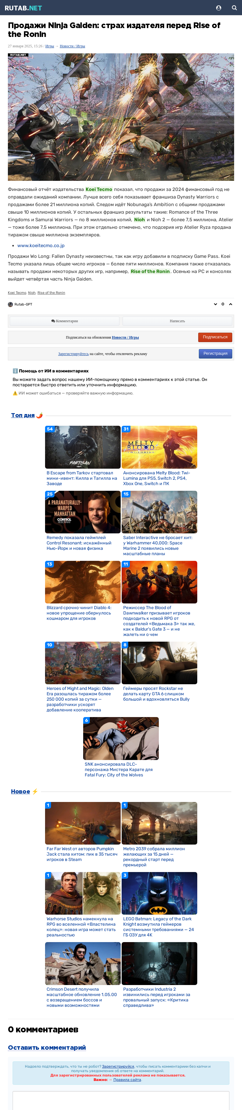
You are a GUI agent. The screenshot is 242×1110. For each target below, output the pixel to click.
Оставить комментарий (47, 1048)
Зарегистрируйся (118, 1066)
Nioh (32, 293)
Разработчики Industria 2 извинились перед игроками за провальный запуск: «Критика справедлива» (156, 997)
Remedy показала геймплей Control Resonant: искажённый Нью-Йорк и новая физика (79, 543)
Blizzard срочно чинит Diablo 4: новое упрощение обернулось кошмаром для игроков (79, 613)
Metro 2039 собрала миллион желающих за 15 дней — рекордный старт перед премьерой (154, 857)
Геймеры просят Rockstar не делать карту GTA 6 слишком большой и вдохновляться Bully (156, 694)
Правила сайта (127, 1079)
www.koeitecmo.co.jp (41, 245)
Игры (49, 46)
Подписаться (215, 337)
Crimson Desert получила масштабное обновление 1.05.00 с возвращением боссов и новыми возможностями (82, 997)
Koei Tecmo (17, 293)
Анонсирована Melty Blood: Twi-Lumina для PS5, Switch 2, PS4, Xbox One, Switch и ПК (156, 478)
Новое (20, 791)
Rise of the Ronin (51, 293)
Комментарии (64, 321)
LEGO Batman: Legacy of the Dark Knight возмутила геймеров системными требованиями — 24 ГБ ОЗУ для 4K (158, 927)
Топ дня (22, 415)
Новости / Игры (72, 46)
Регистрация (216, 353)
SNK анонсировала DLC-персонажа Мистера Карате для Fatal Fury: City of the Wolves (119, 770)
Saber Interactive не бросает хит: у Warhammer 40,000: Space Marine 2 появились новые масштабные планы (158, 545)
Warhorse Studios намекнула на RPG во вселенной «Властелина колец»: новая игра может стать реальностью (81, 927)
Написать (177, 321)
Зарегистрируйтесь (73, 354)
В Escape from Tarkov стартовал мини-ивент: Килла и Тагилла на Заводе (82, 478)
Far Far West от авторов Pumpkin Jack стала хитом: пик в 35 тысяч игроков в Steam (82, 854)
